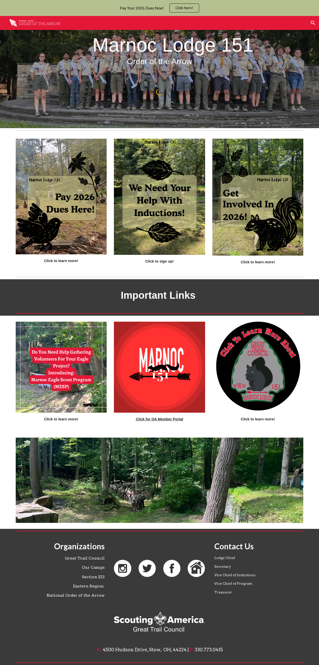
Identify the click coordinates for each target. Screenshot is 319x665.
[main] (159, 50)
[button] (313, 23)
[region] (159, 8)
